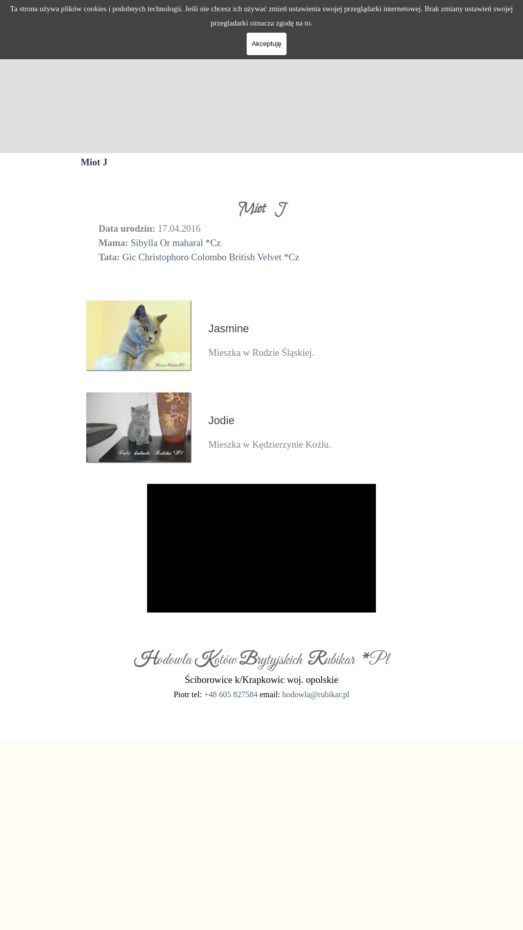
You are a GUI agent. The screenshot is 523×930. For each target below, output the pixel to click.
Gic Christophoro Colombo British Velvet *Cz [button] (210, 257)
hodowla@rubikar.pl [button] (315, 694)
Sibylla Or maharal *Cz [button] (176, 242)
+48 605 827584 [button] (230, 694)
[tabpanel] (261, 230)
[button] (139, 300)
